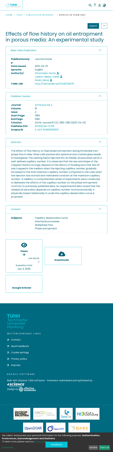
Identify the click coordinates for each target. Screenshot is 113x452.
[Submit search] (90, 5)
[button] (104, 5)
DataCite (66, 414)
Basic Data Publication (23, 50)
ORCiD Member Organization (45, 414)
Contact (14, 339)
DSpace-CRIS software (31, 380)
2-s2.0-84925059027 (47, 129)
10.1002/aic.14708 (44, 126)
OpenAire (56, 428)
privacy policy (41, 441)
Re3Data (87, 413)
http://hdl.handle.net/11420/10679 (54, 83)
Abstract (16, 142)
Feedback (56, 444)
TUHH (19, 15)
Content (15, 209)
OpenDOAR (33, 428)
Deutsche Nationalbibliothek (22, 413)
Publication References (41, 15)
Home (9, 15)
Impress (13, 365)
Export (93, 26)
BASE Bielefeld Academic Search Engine (79, 428)
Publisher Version (21, 96)
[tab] (56, 50)
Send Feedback (18, 346)
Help (95, 5)
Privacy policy (17, 359)
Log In (100, 5)
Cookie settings (18, 352)
